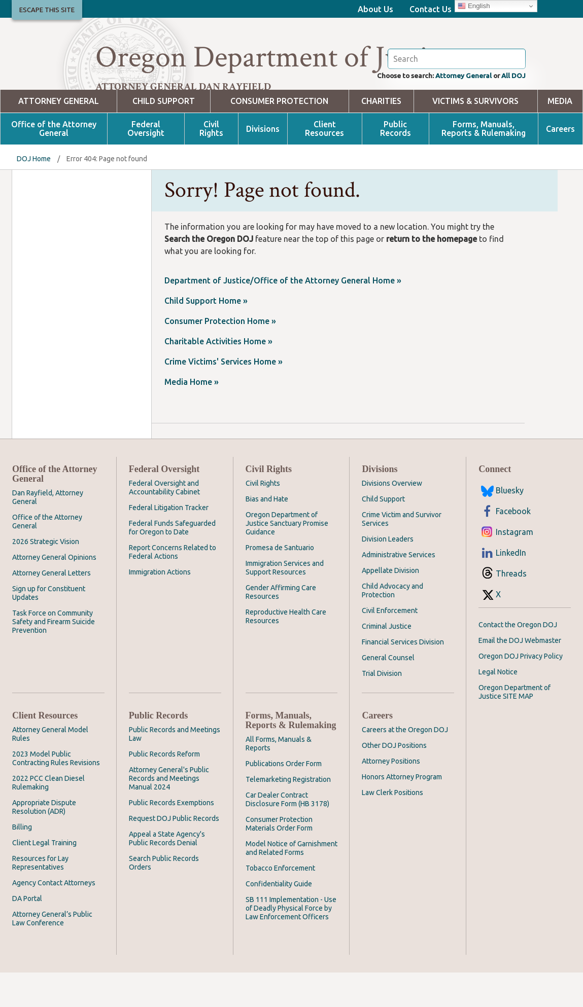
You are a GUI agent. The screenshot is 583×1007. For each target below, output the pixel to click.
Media (559, 135)
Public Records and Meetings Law (174, 768)
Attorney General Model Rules (50, 768)
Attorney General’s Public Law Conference (52, 953)
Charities (381, 135)
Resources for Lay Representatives (40, 897)
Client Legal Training (44, 877)
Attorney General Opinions (54, 592)
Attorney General (452, 109)
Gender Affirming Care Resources (281, 626)
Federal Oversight (145, 163)
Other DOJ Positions (394, 780)
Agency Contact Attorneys (53, 917)
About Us (375, 9)
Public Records (395, 163)
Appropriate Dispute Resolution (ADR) (44, 841)
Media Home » (191, 416)
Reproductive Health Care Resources (286, 650)
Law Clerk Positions (392, 827)
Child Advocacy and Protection (392, 625)
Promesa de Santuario (280, 582)
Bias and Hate (267, 533)
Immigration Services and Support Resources (285, 602)
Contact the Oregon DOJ (517, 659)
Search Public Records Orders (164, 897)
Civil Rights (211, 163)
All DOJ (511, 109)
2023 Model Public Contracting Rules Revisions (56, 792)
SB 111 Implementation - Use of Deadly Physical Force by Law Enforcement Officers (291, 942)
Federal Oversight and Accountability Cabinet (164, 522)
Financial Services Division (403, 676)
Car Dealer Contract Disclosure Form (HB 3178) (287, 833)
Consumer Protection (279, 135)
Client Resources (324, 163)
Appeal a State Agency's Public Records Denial (167, 873)
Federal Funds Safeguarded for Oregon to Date (172, 562)
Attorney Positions (391, 796)
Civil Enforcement (390, 645)
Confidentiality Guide (279, 918)
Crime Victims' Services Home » (223, 396)
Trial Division (382, 708)
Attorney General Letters (51, 607)
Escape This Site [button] (47, 9)
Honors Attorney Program (402, 811)
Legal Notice (498, 706)
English (474, 6)
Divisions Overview (392, 518)
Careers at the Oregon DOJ (405, 764)
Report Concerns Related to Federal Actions (172, 586)
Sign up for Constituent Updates (48, 627)
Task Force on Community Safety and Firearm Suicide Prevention (53, 656)
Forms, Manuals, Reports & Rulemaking (483, 163)
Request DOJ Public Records (174, 853)
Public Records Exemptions (171, 837)
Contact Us (430, 9)
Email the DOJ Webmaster (519, 675)
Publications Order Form (284, 798)
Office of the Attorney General (53, 163)
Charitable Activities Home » (218, 375)
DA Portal (27, 933)
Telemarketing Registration (288, 814)
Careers (560, 163)
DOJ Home (34, 193)
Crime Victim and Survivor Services (401, 553)
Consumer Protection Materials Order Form (279, 858)
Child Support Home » (206, 335)
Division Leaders (388, 573)
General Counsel (388, 692)
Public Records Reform (164, 788)
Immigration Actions (160, 606)
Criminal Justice (386, 661)
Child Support (163, 135)
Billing (22, 861)
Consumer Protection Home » (220, 355)
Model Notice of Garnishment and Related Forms (291, 882)
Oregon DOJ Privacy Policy (520, 691)
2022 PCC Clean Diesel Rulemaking (48, 817)
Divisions (263, 163)
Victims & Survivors (475, 135)
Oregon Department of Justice (274, 57)
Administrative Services (398, 589)
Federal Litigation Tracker (169, 542)
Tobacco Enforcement (280, 902)
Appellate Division (390, 605)
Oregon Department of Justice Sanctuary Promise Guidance (287, 557)
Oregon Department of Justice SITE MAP (514, 726)
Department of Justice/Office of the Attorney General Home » (282, 314)
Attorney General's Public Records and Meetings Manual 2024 (169, 812)
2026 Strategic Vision (45, 576)
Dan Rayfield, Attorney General (47, 531)
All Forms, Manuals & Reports (279, 778)
